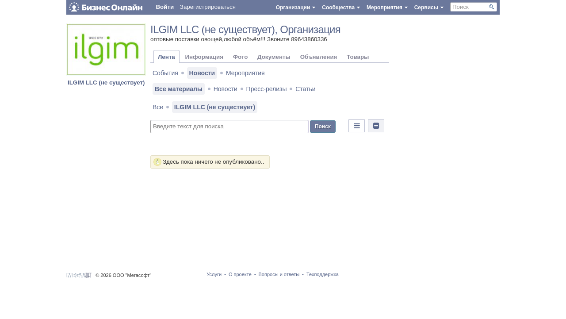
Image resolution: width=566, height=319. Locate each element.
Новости (202, 73)
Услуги (214, 274)
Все (158, 107)
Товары (358, 57)
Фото (240, 57)
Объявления (318, 57)
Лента (166, 57)
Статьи (305, 88)
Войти (165, 7)
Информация (204, 57)
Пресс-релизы (266, 88)
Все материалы (179, 88)
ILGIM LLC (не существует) (106, 82)
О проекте (240, 274)
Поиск (323, 126)
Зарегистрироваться (208, 7)
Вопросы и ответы (279, 274)
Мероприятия (245, 73)
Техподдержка (322, 274)
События (165, 73)
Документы (274, 57)
